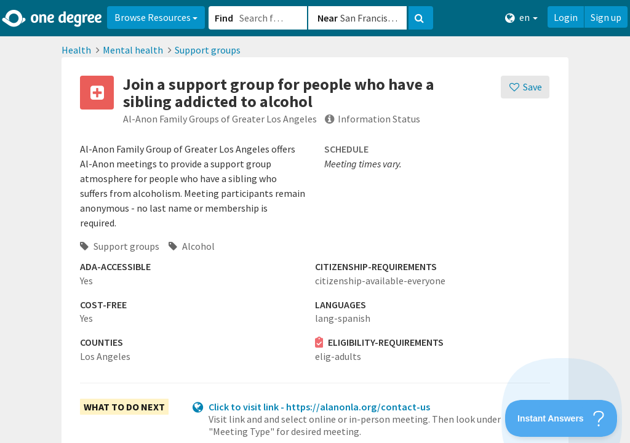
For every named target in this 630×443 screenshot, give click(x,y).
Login (566, 17)
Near (327, 18)
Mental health (133, 50)
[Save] (525, 87)
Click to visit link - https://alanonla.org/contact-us (319, 407)
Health (76, 50)
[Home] (52, 18)
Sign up (606, 17)
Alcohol (192, 246)
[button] (315, 221)
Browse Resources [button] (155, 17)
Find (224, 18)
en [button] (521, 17)
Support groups (208, 50)
